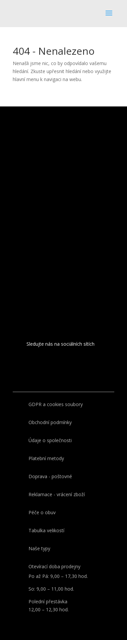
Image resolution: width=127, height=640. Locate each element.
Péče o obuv (42, 512)
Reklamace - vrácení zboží (56, 494)
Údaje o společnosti (50, 440)
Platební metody (46, 458)
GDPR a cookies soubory (55, 404)
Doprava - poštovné (50, 476)
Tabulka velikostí (46, 530)
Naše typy (39, 548)
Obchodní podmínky (50, 422)
